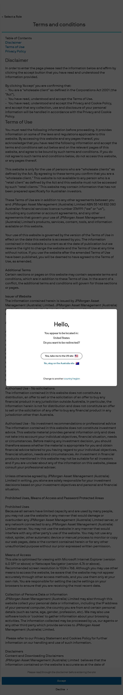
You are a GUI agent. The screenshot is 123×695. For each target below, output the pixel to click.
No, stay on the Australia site (61, 363)
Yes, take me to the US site (61, 356)
